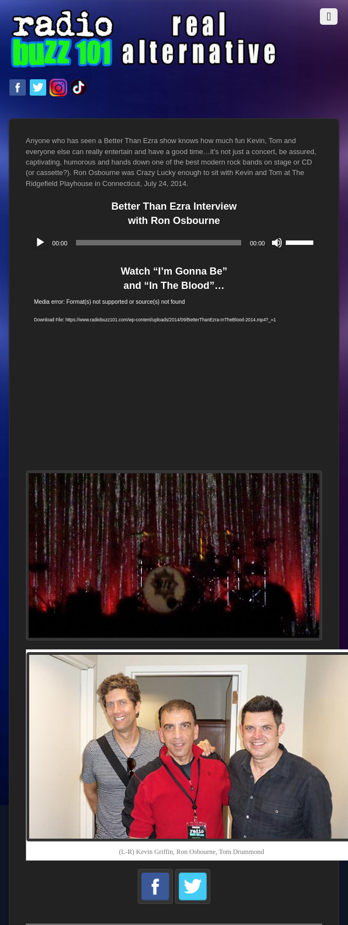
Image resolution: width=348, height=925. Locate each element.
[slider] (158, 242)
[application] (174, 243)
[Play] (40, 242)
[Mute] (276, 242)
